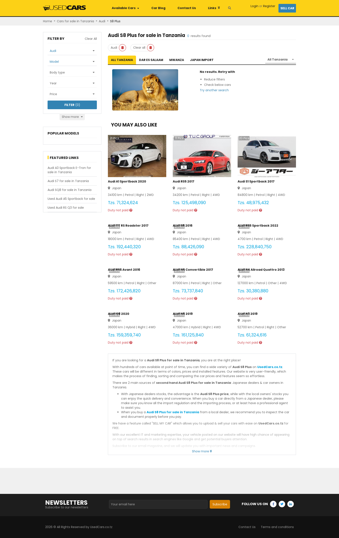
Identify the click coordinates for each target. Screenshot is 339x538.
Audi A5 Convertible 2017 (193, 269)
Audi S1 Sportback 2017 (256, 181)
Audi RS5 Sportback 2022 (258, 225)
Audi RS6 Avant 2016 (124, 269)
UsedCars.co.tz (269, 367)
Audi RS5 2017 (183, 181)
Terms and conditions (277, 527)
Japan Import (202, 60)
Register (269, 6)
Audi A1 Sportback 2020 (127, 181)
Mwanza (176, 60)
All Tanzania (122, 60)
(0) (72, 105)
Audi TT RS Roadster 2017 (128, 225)
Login (254, 6)
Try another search (214, 90)
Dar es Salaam (151, 60)
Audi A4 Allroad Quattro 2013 (261, 269)
